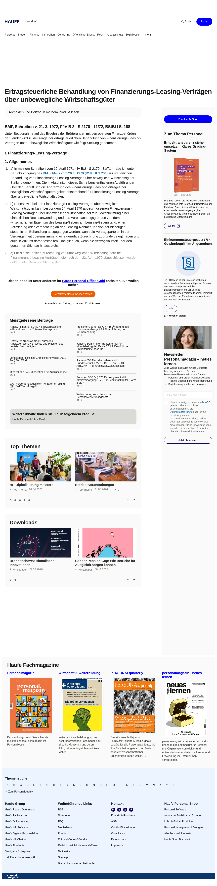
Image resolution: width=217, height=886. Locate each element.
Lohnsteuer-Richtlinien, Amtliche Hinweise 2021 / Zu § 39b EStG (38, 359)
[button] (32, 22)
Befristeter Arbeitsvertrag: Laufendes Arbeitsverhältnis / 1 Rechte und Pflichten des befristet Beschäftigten (36, 344)
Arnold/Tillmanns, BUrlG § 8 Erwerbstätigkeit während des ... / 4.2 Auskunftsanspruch (36, 328)
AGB (207, 402)
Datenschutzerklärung (181, 412)
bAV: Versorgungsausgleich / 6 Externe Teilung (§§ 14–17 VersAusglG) (37, 385)
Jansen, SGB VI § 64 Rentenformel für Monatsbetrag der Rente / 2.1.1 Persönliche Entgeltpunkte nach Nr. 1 (102, 346)
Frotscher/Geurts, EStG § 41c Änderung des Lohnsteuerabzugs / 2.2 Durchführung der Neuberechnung (103, 329)
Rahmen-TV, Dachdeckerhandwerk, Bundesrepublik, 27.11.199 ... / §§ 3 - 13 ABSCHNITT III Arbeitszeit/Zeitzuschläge (101, 363)
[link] (10, 34)
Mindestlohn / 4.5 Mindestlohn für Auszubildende (38, 372)
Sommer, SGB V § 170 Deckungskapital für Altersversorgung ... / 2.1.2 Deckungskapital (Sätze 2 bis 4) (106, 380)
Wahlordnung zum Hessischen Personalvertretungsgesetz (94, 395)
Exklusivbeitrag (87, 455)
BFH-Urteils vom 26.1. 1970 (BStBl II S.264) (75, 173)
